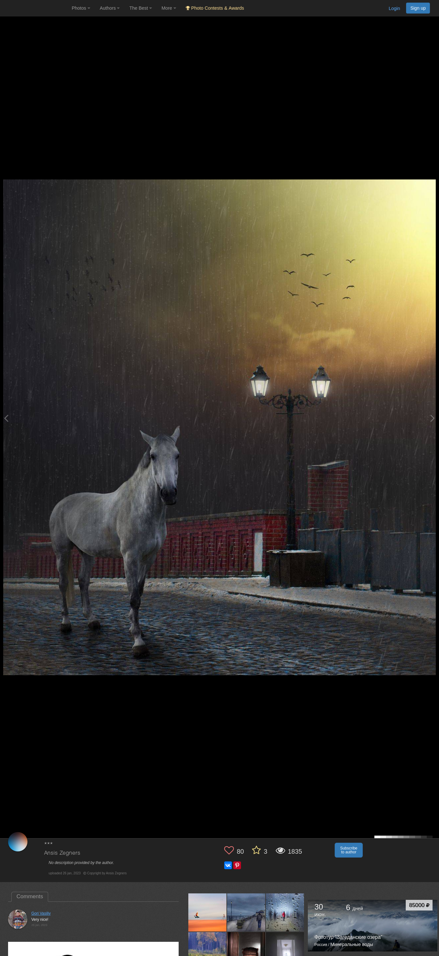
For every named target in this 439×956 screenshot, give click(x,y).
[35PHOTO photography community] (35, 8)
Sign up (418, 8)
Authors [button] (110, 8)
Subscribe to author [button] (348, 850)
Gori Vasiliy (41, 913)
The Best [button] (140, 8)
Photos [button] (81, 8)
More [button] (169, 8)
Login (394, 8)
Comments (29, 896)
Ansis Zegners (62, 853)
